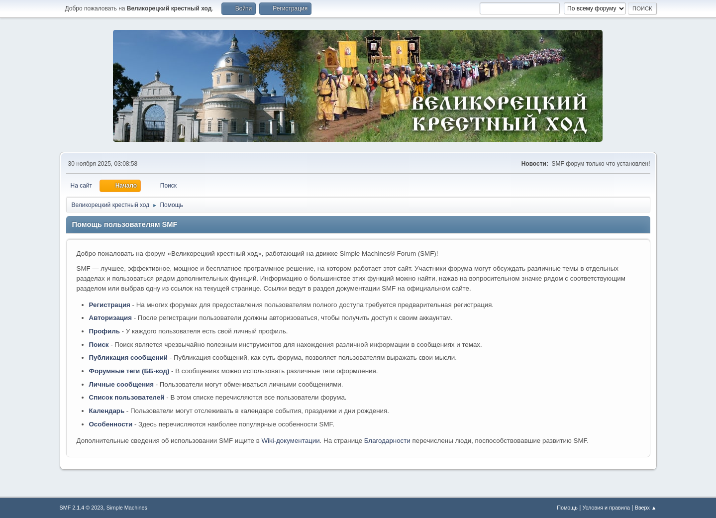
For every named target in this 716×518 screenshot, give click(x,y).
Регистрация (109, 305)
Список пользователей (127, 397)
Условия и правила (606, 508)
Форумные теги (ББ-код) (129, 371)
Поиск (99, 344)
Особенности (111, 424)
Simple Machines (126, 508)
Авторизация (110, 317)
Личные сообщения (121, 384)
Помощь (567, 508)
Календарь (107, 410)
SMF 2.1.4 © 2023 (81, 508)
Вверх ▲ (646, 508)
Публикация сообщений (128, 357)
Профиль (104, 331)
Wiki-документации (290, 440)
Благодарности (387, 440)
